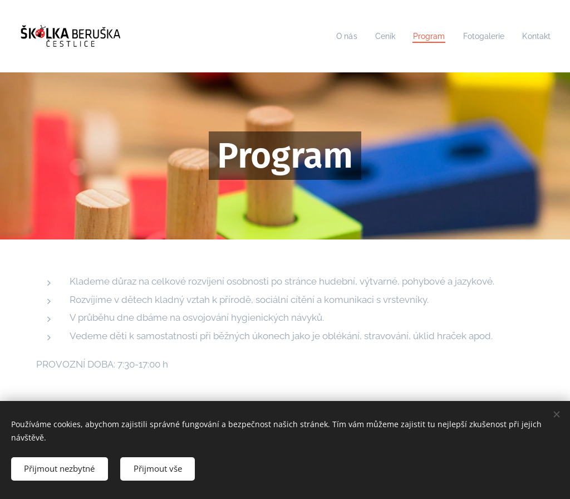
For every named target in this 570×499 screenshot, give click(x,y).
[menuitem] (338, 36)
